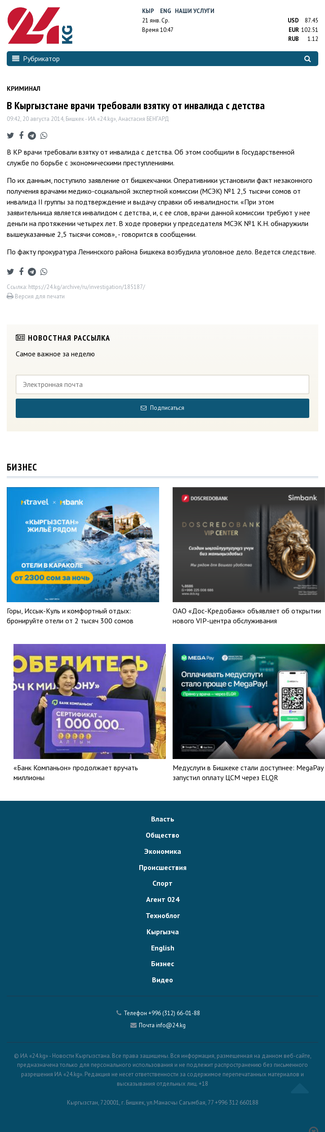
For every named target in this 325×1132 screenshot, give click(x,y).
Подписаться (162, 408)
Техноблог (163, 915)
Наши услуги (194, 11)
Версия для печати (36, 296)
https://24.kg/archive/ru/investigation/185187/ (86, 287)
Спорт (162, 883)
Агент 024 (162, 899)
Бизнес (162, 963)
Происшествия (163, 867)
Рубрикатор (36, 58)
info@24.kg (171, 1025)
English (162, 947)
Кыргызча (163, 931)
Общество (162, 834)
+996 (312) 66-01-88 (174, 1013)
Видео (162, 979)
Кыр (148, 11)
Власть (162, 818)
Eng (165, 11)
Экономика (162, 851)
